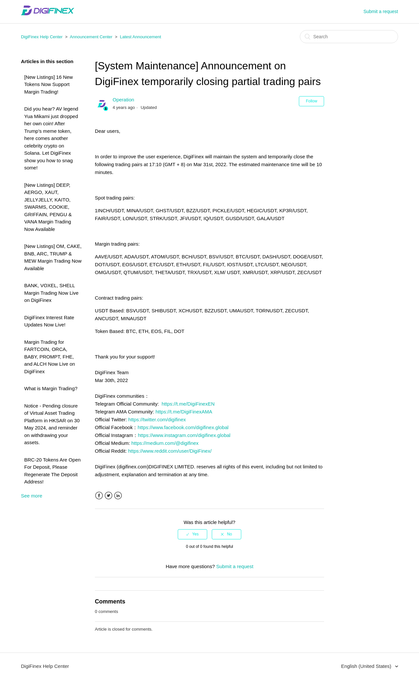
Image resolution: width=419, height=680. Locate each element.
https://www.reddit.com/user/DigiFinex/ (169, 451)
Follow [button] (311, 101)
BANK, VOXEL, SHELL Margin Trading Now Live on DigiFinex (51, 293)
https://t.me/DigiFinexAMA (183, 411)
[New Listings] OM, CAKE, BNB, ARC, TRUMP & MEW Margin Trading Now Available (53, 257)
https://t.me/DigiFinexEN (188, 404)
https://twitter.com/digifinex (157, 419)
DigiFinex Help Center (42, 36)
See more (31, 495)
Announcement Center (91, 36)
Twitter (108, 496)
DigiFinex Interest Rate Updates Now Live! (49, 321)
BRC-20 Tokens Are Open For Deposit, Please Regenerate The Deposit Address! (52, 471)
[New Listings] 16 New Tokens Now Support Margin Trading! (48, 84)
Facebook (99, 496)
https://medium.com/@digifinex (164, 443)
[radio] (192, 534)
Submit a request (380, 11)
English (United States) (367, 666)
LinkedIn (118, 496)
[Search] (349, 36)
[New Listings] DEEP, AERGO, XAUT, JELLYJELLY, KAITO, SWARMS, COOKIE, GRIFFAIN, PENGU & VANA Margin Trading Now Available (48, 207)
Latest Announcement (140, 36)
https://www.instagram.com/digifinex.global (184, 435)
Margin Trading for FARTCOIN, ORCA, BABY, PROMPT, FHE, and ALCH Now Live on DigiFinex (49, 356)
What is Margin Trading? (51, 388)
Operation (123, 99)
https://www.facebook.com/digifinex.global (182, 427)
